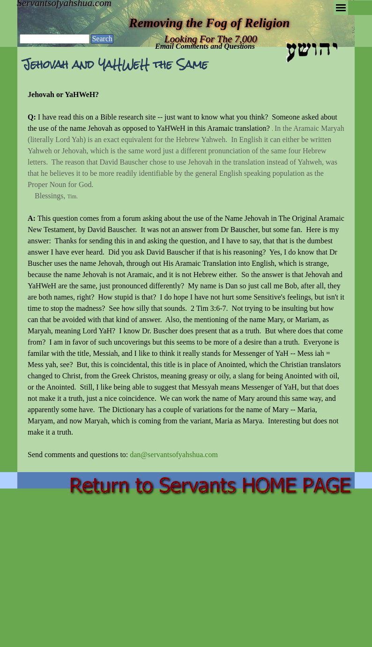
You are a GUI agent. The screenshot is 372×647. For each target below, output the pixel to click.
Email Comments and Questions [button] (205, 46)
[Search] (54, 39)
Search (102, 39)
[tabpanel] (186, 274)
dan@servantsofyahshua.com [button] (174, 455)
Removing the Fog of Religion (209, 22)
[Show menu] (341, 7)
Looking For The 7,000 (210, 39)
